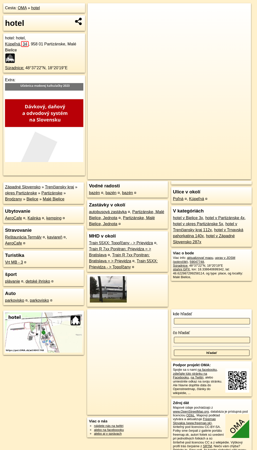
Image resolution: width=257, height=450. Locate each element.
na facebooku (207, 369)
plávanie (12, 281)
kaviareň (54, 237)
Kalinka (34, 218)
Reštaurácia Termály (23, 237)
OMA (22, 8)
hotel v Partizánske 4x (225, 218)
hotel (35, 8)
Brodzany (13, 199)
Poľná (178, 199)
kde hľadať (182, 314)
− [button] (96, 19)
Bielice (32, 199)
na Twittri (196, 377)
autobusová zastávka (107, 212)
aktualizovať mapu (200, 258)
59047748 (197, 262)
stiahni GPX (181, 269)
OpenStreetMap (167, 175)
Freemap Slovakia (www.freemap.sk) (194, 421)
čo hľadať (181, 333)
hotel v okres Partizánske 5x (198, 224)
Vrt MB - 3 (14, 262)
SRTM (207, 446)
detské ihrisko (38, 281)
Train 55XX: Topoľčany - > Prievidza (121, 243)
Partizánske (51, 193)
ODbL (190, 415)
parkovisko (14, 300)
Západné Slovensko (22, 187)
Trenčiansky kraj (59, 187)
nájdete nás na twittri (108, 426)
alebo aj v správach (107, 433)
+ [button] (96, 12)
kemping (53, 218)
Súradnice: (14, 68)
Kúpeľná (17, 44)
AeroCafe (13, 218)
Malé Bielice (53, 199)
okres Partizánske (21, 193)
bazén (94, 193)
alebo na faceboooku (109, 430)
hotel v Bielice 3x (188, 218)
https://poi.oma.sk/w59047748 (229, 175)
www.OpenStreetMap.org (191, 411)
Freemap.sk (193, 175)
